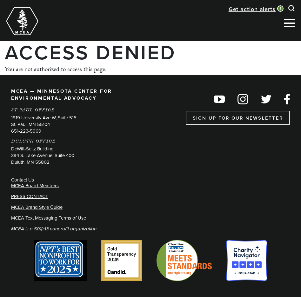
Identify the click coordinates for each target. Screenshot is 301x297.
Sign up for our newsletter (238, 118)
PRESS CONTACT (29, 196)
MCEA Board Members (35, 185)
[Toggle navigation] (52, 13)
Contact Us (22, 179)
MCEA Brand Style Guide (37, 207)
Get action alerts (252, 9)
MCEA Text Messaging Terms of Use (48, 217)
